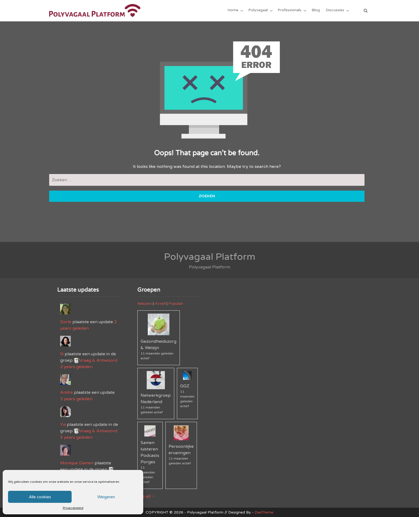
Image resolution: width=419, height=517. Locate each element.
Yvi (63, 424)
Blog (316, 10)
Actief (160, 303)
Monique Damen (77, 463)
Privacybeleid (73, 508)
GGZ (184, 386)
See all (146, 496)
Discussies (335, 10)
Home (233, 10)
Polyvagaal (258, 10)
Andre (66, 392)
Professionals (290, 10)
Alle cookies (40, 497)
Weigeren (106, 497)
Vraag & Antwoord (98, 360)
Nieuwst (144, 303)
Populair (175, 303)
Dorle (65, 322)
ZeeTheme (264, 512)
